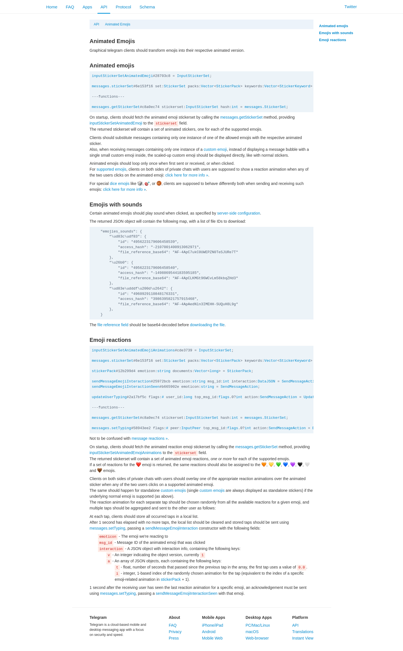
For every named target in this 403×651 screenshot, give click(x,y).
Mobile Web (212, 638)
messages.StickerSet (265, 107)
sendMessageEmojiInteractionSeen (126, 387)
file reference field (112, 325)
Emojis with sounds (336, 33)
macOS (252, 631)
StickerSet (175, 86)
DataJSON (266, 381)
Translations (302, 631)
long (214, 371)
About (174, 617)
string (163, 371)
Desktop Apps (258, 617)
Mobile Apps (213, 617)
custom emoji (215, 149)
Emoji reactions (332, 40)
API (103, 6)
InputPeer (191, 428)
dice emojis (119, 183)
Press (174, 638)
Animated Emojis (117, 24)
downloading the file (207, 325)
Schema (147, 6)
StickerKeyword (295, 86)
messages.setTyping (111, 428)
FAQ (70, 6)
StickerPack (228, 86)
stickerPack (104, 371)
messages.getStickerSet (116, 107)
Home (51, 6)
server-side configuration (238, 213)
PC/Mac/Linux (257, 625)
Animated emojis (333, 26)
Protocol (123, 6)
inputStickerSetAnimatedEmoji (122, 76)
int (234, 107)
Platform (300, 617)
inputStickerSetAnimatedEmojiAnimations (133, 350)
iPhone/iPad (212, 625)
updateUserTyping (109, 397)
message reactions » (150, 438)
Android (208, 631)
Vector (207, 86)
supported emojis (111, 169)
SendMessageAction (300, 381)
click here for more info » (186, 175)
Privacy (175, 631)
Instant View (302, 638)
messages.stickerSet (112, 86)
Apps (87, 6)
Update (310, 397)
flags (224, 397)
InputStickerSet (193, 76)
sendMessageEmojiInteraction (121, 381)
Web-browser (257, 638)
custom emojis (173, 490)
